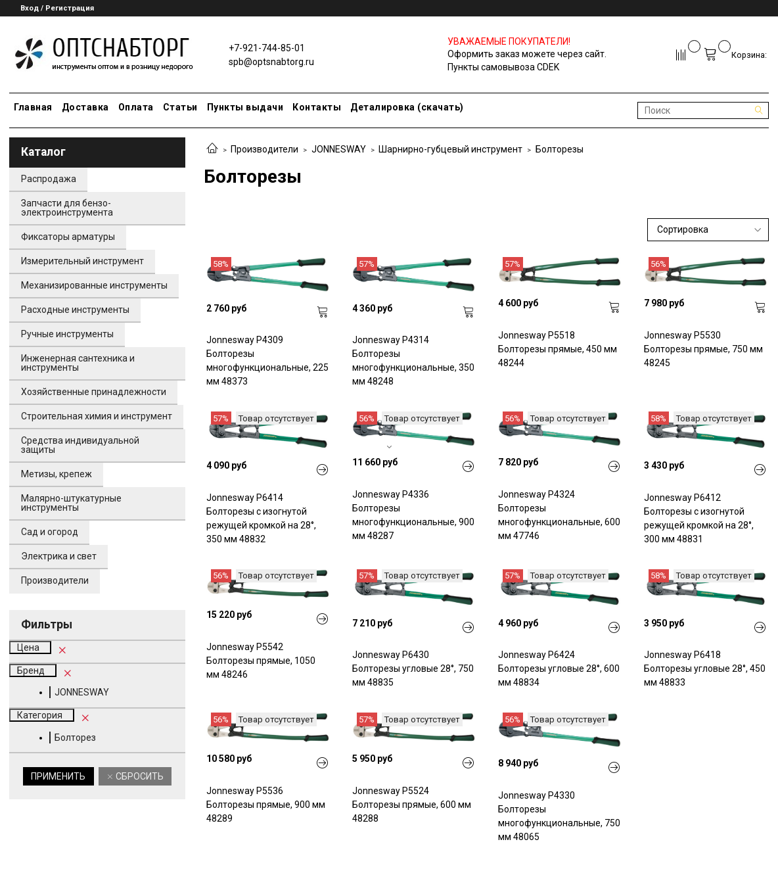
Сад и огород (49, 532)
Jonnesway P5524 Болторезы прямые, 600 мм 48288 (411, 805)
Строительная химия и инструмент (96, 416)
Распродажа (48, 179)
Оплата (136, 107)
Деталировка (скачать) (407, 107)
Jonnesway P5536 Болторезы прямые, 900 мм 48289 (265, 805)
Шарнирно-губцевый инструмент (450, 149)
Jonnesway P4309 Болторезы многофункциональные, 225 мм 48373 (267, 361)
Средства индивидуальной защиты (80, 445)
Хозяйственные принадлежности (93, 392)
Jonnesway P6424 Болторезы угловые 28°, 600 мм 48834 (559, 668)
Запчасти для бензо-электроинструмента (67, 208)
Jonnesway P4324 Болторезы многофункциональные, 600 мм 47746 (559, 515)
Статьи (180, 107)
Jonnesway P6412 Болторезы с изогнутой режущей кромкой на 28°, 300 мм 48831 (699, 518)
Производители (264, 149)
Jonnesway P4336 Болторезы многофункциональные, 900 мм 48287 (413, 515)
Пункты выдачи (245, 107)
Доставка (85, 107)
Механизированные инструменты (94, 285)
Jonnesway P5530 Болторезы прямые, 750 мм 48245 (703, 349)
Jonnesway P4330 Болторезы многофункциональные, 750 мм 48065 (559, 816)
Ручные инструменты (67, 334)
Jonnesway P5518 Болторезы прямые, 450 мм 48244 (557, 349)
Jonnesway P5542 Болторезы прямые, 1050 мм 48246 (260, 661)
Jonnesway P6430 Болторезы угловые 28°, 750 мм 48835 (413, 668)
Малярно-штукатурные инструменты (71, 503)
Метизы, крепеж (56, 474)
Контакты (316, 107)
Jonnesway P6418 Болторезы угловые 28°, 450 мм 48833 (705, 668)
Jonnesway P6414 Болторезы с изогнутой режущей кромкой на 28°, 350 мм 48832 (261, 518)
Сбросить (139, 776)
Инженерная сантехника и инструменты (78, 363)
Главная (33, 107)
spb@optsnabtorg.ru (271, 62)
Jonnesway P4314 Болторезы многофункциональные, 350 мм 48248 (413, 361)
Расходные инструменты (75, 309)
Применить (58, 776)
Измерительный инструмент (82, 261)
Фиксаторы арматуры (68, 236)
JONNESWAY (338, 149)
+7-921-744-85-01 (267, 48)
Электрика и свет (59, 556)
